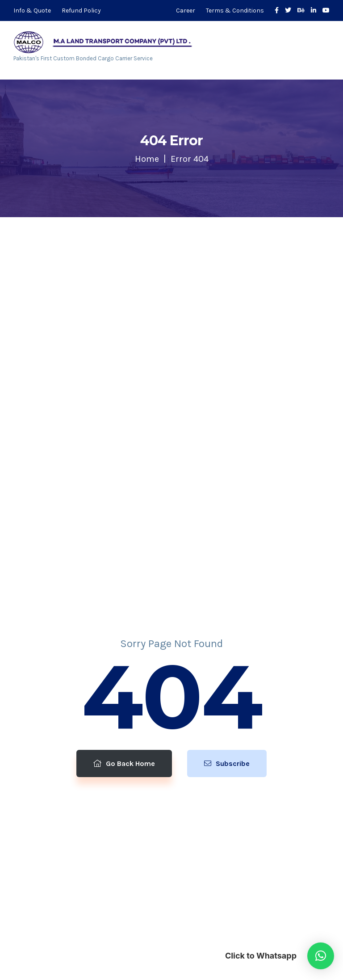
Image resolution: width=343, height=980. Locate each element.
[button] (320, 955)
